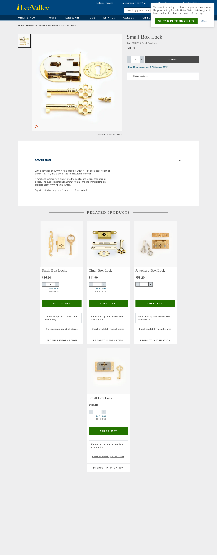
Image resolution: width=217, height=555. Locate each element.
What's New (27, 17)
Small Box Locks (54, 270)
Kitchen (109, 17)
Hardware (72, 17)
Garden (129, 17)
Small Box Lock (100, 398)
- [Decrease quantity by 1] (90, 284)
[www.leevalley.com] (34, 7)
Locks (42, 25)
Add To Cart (61, 303)
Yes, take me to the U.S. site (176, 20)
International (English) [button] (132, 3)
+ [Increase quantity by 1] (142, 59)
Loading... (172, 59)
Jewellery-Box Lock (150, 270)
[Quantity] (135, 59)
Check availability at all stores (61, 329)
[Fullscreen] (36, 127)
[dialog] (182, 15)
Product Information (62, 340)
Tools (52, 17)
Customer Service (104, 3)
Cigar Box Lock (100, 270)
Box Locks (53, 25)
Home (92, 17)
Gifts (146, 17)
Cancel (205, 20)
